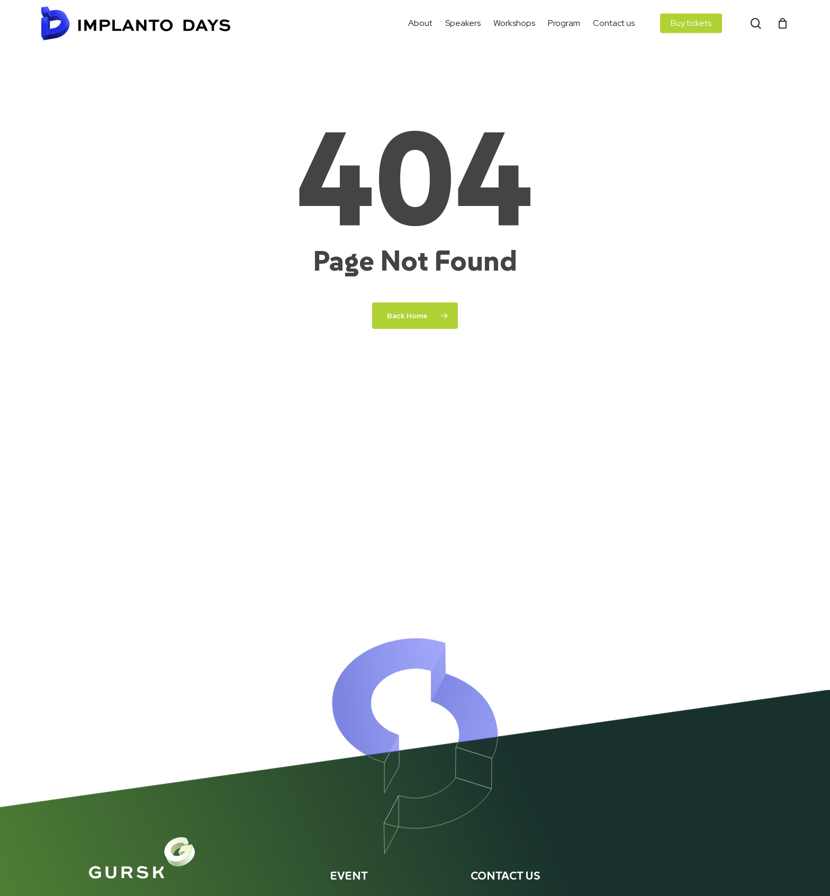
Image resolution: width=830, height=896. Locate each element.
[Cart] (783, 23)
